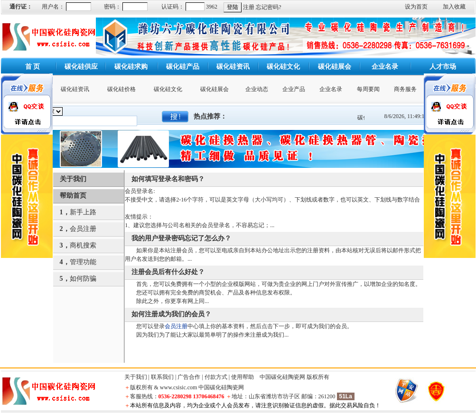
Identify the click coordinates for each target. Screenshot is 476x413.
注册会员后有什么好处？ (168, 271)
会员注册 (83, 228)
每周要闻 (368, 89)
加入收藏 (454, 6)
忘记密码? (268, 7)
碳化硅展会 (214, 89)
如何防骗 (83, 278)
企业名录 (330, 89)
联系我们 (162, 377)
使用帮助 (242, 377)
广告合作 (188, 377)
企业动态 (256, 89)
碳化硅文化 (168, 89)
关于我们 (73, 179)
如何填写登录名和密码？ (168, 179)
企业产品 (293, 89)
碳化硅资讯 (75, 89)
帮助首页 (73, 195)
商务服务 (405, 89)
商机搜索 (83, 245)
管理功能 (83, 262)
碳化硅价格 (121, 89)
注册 (248, 7)
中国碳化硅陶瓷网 (282, 377)
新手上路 (83, 212)
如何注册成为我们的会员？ (171, 314)
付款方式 (216, 377)
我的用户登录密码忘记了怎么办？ (181, 238)
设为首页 (416, 6)
